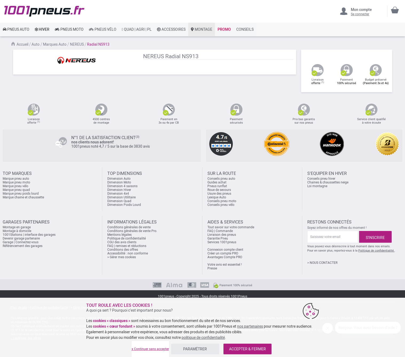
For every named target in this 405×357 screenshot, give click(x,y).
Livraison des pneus (221, 235)
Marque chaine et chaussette (23, 197)
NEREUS (77, 44)
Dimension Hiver (119, 190)
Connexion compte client (225, 250)
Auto (36, 44)
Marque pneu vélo (15, 186)
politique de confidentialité (203, 337)
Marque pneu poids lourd (21, 193)
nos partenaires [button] (250, 326)
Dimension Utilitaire (121, 197)
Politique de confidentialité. (376, 250)
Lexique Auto (216, 197)
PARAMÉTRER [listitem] (195, 349)
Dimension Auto (119, 179)
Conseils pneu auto (221, 179)
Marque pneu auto (16, 179)
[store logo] (44, 11)
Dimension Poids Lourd (124, 205)
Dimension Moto (119, 182)
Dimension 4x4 (118, 193)
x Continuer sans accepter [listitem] (150, 349)
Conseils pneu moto (221, 201)
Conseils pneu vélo (220, 205)
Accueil (22, 44)
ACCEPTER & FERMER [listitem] (247, 349)
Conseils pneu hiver (321, 179)
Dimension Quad (119, 201)
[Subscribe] (375, 237)
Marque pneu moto (16, 182)
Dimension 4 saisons (122, 186)
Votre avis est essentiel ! (224, 264)
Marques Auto (54, 44)
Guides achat (216, 182)
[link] (16, 29)
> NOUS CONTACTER (322, 263)
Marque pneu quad (16, 190)
